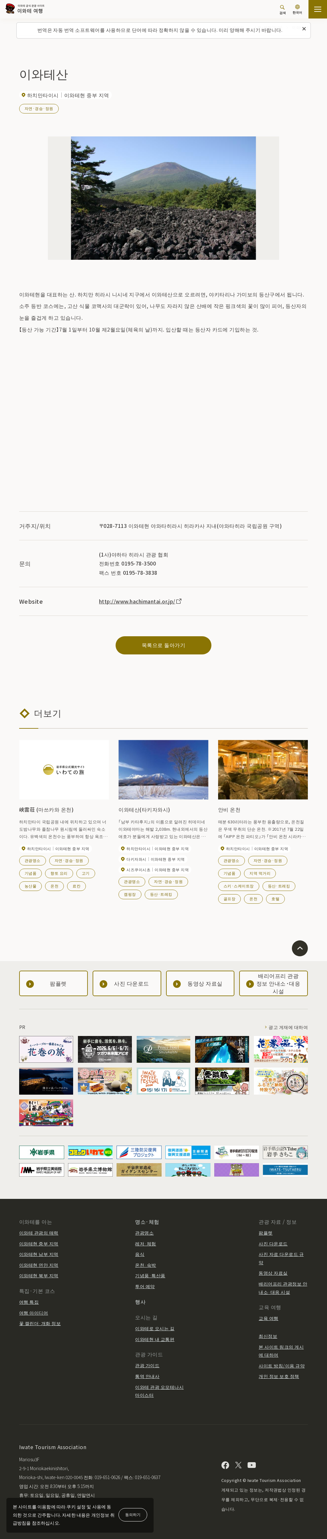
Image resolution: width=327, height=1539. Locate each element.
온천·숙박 (145, 1265)
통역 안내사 (147, 1376)
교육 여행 (268, 1318)
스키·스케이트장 (239, 885)
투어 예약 (145, 1286)
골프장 (229, 898)
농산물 (30, 885)
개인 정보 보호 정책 (279, 1376)
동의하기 (133, 1514)
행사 (140, 1301)
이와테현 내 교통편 (154, 1339)
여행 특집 (29, 1302)
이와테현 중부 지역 (38, 1243)
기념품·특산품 (150, 1275)
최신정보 (268, 1336)
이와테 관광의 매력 (38, 1232)
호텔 (275, 898)
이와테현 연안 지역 (38, 1265)
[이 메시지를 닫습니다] (304, 29)
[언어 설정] (297, 10)
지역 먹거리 (259, 873)
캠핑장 (130, 894)
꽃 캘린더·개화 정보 (40, 1323)
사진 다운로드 (273, 1243)
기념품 (30, 873)
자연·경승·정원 (39, 108)
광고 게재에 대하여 (288, 1027)
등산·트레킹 (161, 894)
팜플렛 (265, 1232)
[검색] (282, 9)
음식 (139, 1254)
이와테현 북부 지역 (38, 1275)
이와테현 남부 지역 (38, 1254)
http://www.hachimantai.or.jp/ (140, 601)
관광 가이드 (147, 1365)
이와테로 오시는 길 (154, 1328)
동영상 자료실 (273, 1273)
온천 (54, 885)
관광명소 (33, 860)
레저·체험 (145, 1243)
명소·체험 (147, 1221)
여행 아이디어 (33, 1312)
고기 (86, 873)
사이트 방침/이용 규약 (282, 1365)
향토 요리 (58, 873)
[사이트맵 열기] (317, 9)
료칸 (76, 885)
